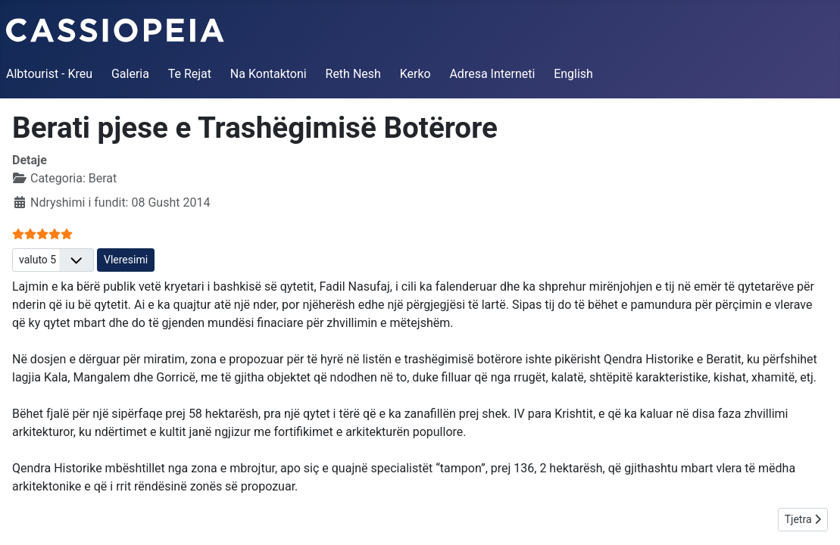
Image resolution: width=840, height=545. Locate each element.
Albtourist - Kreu (49, 74)
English (573, 74)
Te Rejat (189, 74)
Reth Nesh (353, 74)
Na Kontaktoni (268, 74)
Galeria (130, 74)
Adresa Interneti (492, 74)
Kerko (415, 74)
